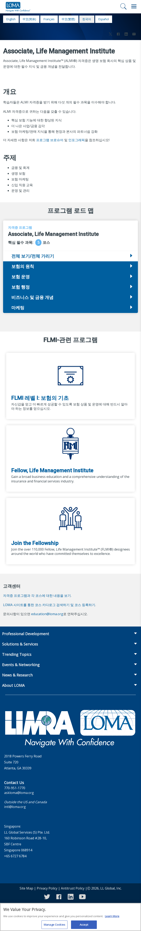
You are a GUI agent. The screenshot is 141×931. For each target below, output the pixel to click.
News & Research (17, 675)
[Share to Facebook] (118, 34)
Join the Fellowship (34, 543)
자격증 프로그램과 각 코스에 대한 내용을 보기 (37, 595)
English (10, 19)
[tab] (70, 266)
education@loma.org (47, 614)
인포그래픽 (76, 140)
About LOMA (13, 685)
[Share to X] (110, 34)
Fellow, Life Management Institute (52, 470)
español (103, 19)
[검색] (123, 6)
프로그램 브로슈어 (49, 140)
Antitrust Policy (72, 888)
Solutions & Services (20, 644)
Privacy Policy (47, 888)
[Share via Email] (134, 34)
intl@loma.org (15, 806)
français (49, 19)
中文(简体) (29, 19)
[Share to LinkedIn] (126, 34)
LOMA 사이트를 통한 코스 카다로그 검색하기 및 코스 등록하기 (49, 605)
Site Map (26, 888)
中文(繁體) (68, 19)
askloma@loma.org (19, 792)
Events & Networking (21, 664)
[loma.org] (18, 6)
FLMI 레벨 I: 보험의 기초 (40, 398)
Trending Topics (16, 654)
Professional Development (25, 633)
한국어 (86, 19)
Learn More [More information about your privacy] (112, 919)
